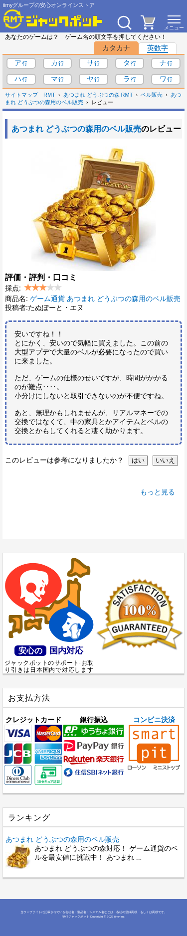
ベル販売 (152, 95)
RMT (49, 95)
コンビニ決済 (154, 743)
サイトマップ (21, 95)
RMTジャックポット (75, 916)
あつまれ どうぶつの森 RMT (98, 95)
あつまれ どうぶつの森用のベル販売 (76, 129)
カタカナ (116, 48)
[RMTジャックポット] (53, 19)
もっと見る (157, 492)
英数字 (157, 48)
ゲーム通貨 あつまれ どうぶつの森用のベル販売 (105, 299)
